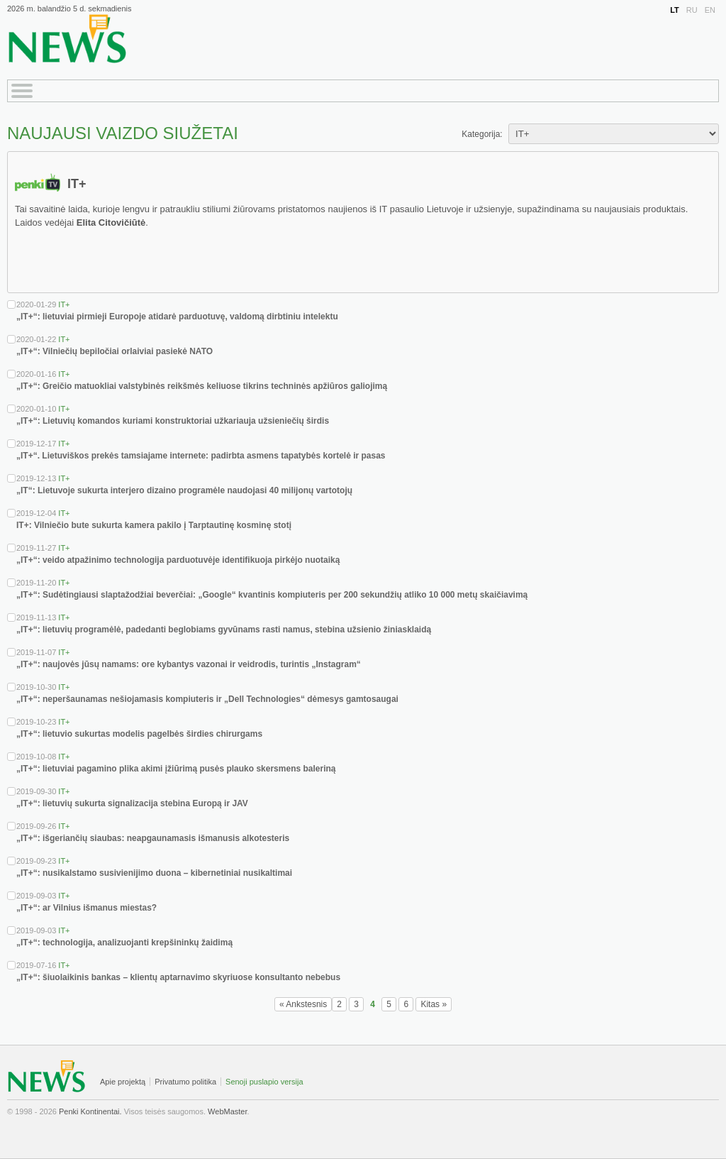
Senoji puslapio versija (264, 1081)
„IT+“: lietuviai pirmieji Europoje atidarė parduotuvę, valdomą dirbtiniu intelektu (177, 317)
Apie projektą (122, 1081)
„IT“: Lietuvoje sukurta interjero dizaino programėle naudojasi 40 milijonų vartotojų (184, 490)
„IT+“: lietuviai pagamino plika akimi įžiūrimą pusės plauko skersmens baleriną (176, 769)
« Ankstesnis (303, 1004)
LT (674, 10)
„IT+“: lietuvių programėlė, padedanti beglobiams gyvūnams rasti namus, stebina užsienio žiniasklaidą (223, 630)
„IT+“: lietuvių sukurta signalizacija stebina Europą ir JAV (132, 803)
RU (692, 10)
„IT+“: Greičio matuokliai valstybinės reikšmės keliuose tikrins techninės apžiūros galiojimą (201, 386)
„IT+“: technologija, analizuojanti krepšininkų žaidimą (124, 942)
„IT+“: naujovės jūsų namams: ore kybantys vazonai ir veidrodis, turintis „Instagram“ (188, 664)
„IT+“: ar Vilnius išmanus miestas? (86, 908)
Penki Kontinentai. (90, 1111)
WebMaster (227, 1111)
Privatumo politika (185, 1081)
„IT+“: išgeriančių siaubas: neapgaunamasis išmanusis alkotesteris (152, 838)
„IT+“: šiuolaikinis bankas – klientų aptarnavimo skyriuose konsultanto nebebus (178, 977)
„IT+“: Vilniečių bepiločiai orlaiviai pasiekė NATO (114, 351)
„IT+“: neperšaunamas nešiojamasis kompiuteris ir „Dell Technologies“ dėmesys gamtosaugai (207, 699)
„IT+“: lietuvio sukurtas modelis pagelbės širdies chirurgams (139, 734)
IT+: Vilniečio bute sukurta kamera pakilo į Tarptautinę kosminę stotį (153, 525)
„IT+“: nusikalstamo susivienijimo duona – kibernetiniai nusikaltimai (154, 873)
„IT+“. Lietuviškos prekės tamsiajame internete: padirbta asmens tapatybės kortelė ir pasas (201, 456)
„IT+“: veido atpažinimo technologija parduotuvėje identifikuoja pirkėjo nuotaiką (178, 560)
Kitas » (433, 1004)
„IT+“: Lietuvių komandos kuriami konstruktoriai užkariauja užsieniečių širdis (172, 421)
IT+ (63, 304)
